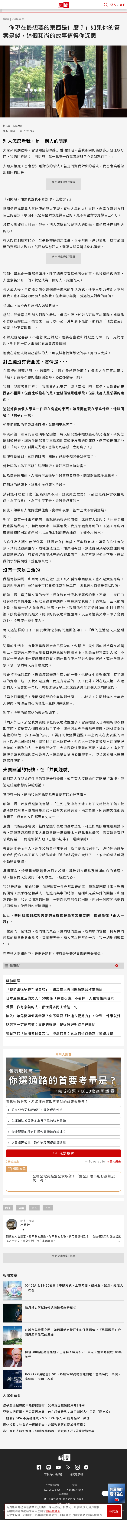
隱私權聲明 (53, 1510)
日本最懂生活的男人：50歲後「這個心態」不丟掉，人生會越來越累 (60, 998)
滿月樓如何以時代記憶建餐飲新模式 (50, 1307)
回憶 (47, 1208)
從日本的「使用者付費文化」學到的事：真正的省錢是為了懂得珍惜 (59, 1033)
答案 (21, 1208)
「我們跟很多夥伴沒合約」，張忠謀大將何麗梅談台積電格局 (54, 989)
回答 (8, 1208)
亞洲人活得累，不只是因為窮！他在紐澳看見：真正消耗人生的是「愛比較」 (57, 1411)
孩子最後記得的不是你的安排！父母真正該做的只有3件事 (44, 1405)
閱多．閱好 (9, 131)
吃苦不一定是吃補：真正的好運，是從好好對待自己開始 (51, 1024)
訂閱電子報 (76, 1474)
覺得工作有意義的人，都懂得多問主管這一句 (42, 1006)
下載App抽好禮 (53, 1474)
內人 (34, 1208)
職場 (6, 19)
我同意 (113, 1510)
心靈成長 (18, 19)
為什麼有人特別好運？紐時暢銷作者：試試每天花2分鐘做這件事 (49, 1431)
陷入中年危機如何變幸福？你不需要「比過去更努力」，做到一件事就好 (63, 1015)
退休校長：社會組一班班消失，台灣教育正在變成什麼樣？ (44, 1424)
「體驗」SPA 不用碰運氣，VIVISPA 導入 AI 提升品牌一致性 (46, 1418)
